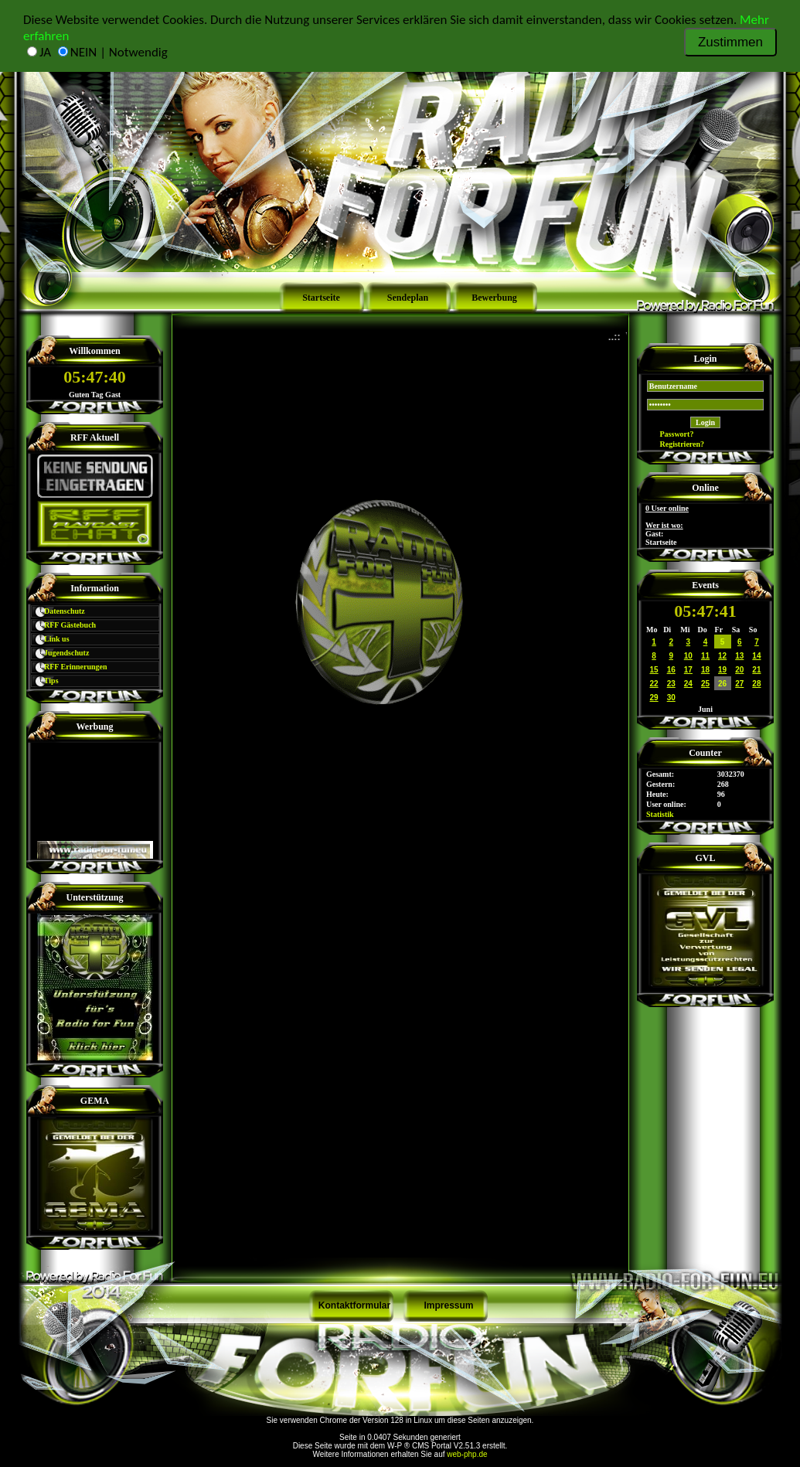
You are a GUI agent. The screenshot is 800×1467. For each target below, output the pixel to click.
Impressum (448, 1305)
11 (705, 656)
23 (671, 683)
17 (688, 669)
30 (671, 697)
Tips (45, 680)
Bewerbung (494, 297)
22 (654, 683)
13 (739, 656)
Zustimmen (730, 42)
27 (739, 683)
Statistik (660, 814)
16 (671, 669)
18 (705, 669)
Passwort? (669, 434)
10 (688, 656)
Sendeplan (407, 297)
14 (756, 656)
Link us (50, 639)
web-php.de (467, 1454)
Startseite (321, 297)
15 (654, 669)
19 (722, 669)
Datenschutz (58, 611)
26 (722, 683)
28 (756, 683)
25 (705, 683)
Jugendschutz (60, 652)
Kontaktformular (354, 1305)
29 (654, 697)
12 (722, 656)
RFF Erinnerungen (69, 666)
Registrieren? (675, 444)
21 (756, 669)
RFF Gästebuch (64, 625)
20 (739, 669)
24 (688, 683)
